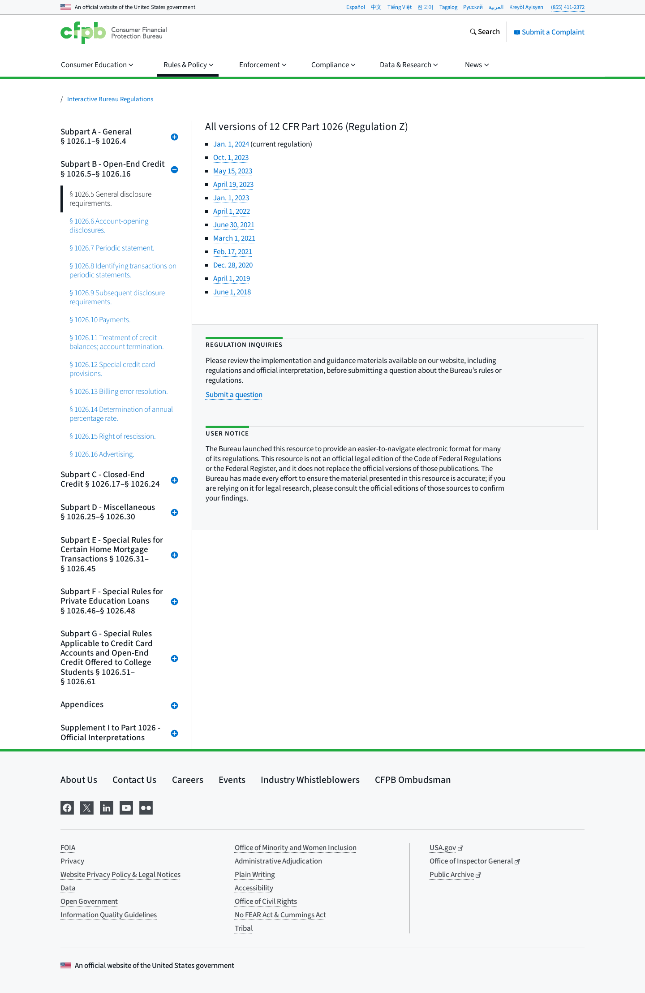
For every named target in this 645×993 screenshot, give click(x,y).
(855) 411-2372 (568, 7)
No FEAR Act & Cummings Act (280, 915)
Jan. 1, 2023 (231, 198)
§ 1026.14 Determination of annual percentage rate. (121, 414)
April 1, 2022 (231, 211)
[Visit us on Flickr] (146, 807)
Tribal (244, 928)
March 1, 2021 (234, 238)
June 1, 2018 (232, 292)
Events (232, 779)
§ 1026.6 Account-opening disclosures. (108, 226)
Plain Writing (255, 874)
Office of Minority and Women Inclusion (296, 847)
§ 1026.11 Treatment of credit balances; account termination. (116, 342)
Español (355, 7)
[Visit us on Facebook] (67, 807)
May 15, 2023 (232, 171)
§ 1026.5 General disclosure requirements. (110, 199)
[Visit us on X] (87, 807)
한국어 (425, 7)
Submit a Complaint (549, 32)
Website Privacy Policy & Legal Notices (120, 874)
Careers (187, 779)
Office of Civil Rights (266, 901)
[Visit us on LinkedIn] (106, 807)
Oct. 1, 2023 (231, 157)
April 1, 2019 (231, 278)
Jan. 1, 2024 (231, 144)
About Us (78, 779)
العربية (496, 7)
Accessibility (254, 888)
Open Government (89, 901)
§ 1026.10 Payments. (100, 319)
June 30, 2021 (233, 225)
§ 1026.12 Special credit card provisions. (112, 369)
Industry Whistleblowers (310, 779)
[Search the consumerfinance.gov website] (484, 32)
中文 (376, 7)
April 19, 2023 (233, 184)
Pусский (473, 7)
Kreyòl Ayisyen (526, 7)
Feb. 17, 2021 (232, 251)
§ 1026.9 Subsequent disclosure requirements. (117, 297)
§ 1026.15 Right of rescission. (112, 436)
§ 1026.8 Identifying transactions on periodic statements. (122, 270)
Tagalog (448, 7)
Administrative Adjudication (278, 861)
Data (68, 888)
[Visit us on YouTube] (126, 807)
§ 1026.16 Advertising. (101, 454)
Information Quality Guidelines (108, 915)
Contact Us (134, 779)
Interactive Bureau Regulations (110, 99)
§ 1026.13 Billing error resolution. (118, 391)
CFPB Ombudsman (413, 779)
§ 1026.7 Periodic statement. (112, 248)
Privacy (72, 861)
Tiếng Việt (399, 7)
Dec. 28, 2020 (233, 265)
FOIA (67, 847)
